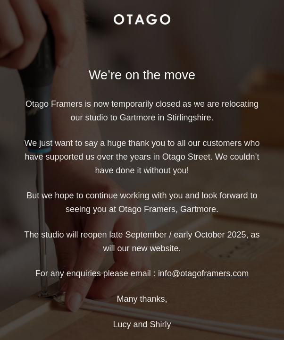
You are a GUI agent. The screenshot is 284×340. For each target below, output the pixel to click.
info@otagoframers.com (203, 273)
